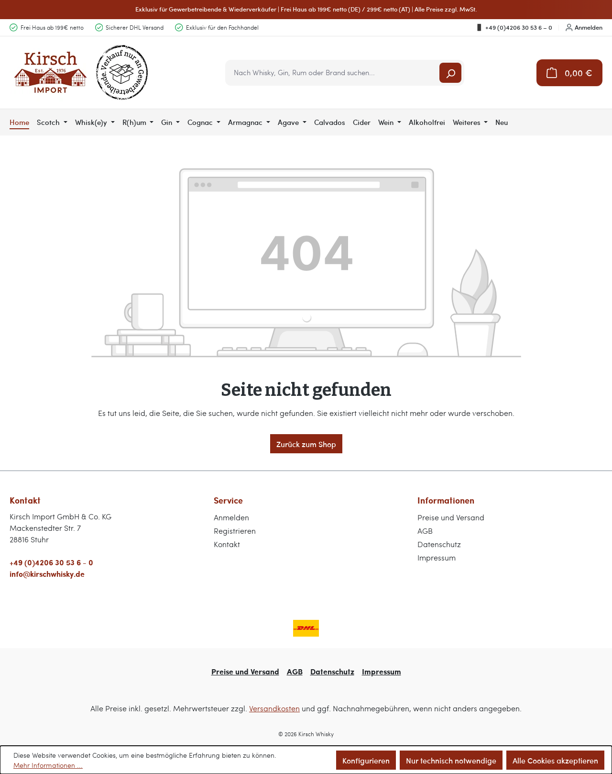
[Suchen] (450, 73)
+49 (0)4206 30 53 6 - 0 (51, 562)
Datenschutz (439, 544)
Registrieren (235, 531)
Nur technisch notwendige (451, 760)
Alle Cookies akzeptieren (555, 760)
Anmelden (584, 27)
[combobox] (333, 73)
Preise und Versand (450, 517)
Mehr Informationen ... (48, 765)
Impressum (436, 557)
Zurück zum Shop (306, 443)
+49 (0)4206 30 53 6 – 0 (513, 27)
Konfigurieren (366, 760)
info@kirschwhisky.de (47, 573)
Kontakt (227, 544)
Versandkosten (274, 708)
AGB (425, 531)
